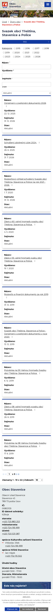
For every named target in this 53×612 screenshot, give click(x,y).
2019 (7, 52)
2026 (37, 56)
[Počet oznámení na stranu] (39, 480)
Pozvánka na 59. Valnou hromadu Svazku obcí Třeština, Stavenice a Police (25, 372)
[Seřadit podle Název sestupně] (10, 62)
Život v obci (15, 22)
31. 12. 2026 (9, 121)
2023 (7, 56)
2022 (36, 52)
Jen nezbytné (27, 609)
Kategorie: (7, 48)
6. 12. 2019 (9, 381)
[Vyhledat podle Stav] (26, 93)
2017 (37, 48)
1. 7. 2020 (8, 192)
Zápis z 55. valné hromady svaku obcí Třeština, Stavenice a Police (23, 259)
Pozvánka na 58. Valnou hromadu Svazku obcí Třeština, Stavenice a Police (25, 444)
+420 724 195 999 (11, 527)
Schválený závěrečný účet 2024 (22, 142)
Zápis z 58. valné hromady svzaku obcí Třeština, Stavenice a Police (23, 408)
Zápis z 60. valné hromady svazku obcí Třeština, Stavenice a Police (23, 223)
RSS (36, 42)
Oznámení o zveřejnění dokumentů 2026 (25, 104)
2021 (27, 52)
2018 (46, 48)
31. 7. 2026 (9, 157)
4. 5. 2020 (9, 232)
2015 (18, 48)
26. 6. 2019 (9, 417)
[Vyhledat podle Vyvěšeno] (26, 76)
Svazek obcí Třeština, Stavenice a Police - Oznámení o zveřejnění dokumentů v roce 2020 (25, 334)
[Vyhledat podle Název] (26, 67)
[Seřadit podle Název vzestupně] (10, 61)
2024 (17, 56)
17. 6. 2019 (9, 453)
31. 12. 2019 (9, 305)
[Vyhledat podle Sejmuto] (26, 84)
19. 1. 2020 (9, 268)
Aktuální (8, 128)
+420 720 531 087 (11, 534)
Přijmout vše (12, 609)
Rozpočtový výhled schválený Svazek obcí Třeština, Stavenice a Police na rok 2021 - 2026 (25, 182)
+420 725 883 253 (11, 521)
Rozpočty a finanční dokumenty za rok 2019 (26, 295)
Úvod (4, 22)
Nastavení (42, 609)
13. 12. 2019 (9, 344)
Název (5, 62)
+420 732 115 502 (13, 556)
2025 (27, 56)
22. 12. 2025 (9, 113)
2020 (17, 52)
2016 (27, 48)
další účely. (26, 596)
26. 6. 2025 (9, 150)
